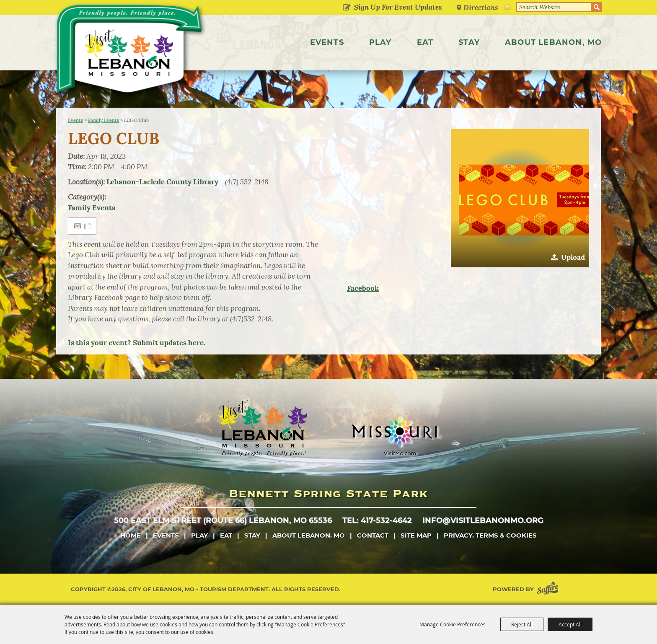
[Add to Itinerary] (88, 225)
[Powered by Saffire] (549, 589)
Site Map (416, 535)
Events (327, 42)
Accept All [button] (570, 624)
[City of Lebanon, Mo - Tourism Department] (131, 52)
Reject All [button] (522, 624)
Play (380, 42)
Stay (469, 42)
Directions (481, 7)
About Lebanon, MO (553, 42)
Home (130, 535)
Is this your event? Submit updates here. (136, 342)
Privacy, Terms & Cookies (490, 535)
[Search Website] (554, 7)
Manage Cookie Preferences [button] (452, 624)
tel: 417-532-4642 (377, 520)
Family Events (103, 120)
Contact (372, 535)
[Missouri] (394, 435)
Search (597, 7)
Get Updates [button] (346, 8)
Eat (425, 42)
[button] (520, 198)
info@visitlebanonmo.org (482, 520)
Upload (573, 257)
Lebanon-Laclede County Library (162, 181)
